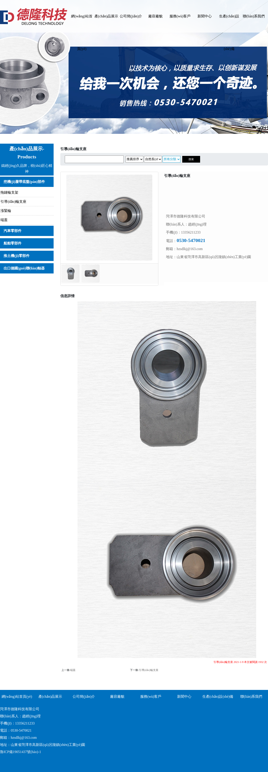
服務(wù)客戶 (180, 16)
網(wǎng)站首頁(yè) (81, 23)
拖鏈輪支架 (9, 192)
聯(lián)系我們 (254, 16)
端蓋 (4, 220)
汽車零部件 (12, 231)
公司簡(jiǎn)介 (131, 16)
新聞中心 (204, 16)
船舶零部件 (12, 243)
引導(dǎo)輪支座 (13, 201)
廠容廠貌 (155, 16)
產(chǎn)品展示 (106, 16)
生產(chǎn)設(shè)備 (229, 23)
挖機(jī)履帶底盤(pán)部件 (24, 182)
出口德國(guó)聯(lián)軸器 (24, 268)
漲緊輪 (5, 211)
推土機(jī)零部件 (16, 256)
